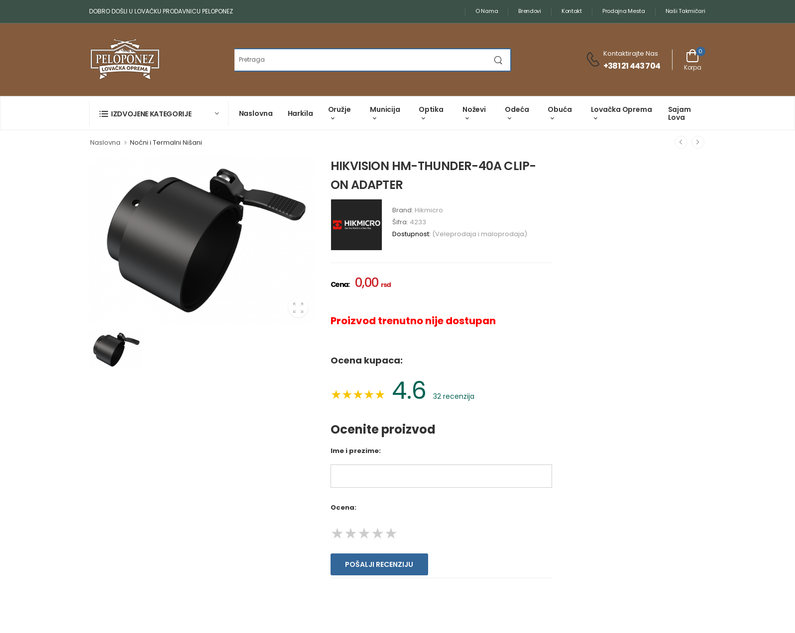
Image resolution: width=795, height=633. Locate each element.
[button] (158, 113)
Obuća (559, 109)
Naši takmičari (685, 11)
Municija (385, 109)
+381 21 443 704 (631, 66)
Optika (431, 109)
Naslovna (256, 113)
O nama (486, 11)
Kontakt (572, 11)
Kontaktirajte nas (630, 53)
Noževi (474, 109)
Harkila (300, 113)
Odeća (517, 109)
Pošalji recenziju (379, 564)
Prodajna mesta (623, 11)
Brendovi (529, 11)
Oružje (339, 109)
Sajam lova (679, 113)
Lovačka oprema (621, 109)
